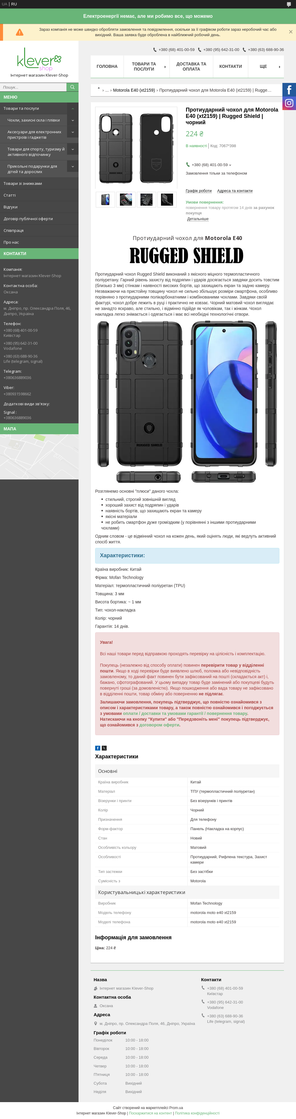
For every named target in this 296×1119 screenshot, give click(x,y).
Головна (107, 66)
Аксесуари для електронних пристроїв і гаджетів (34, 134)
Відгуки (11, 207)
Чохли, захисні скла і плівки (34, 120)
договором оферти (159, 724)
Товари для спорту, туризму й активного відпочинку (36, 151)
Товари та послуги (21, 108)
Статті (10, 195)
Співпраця (14, 230)
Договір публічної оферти (28, 218)
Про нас (11, 242)
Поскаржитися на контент (150, 1113)
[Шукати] (72, 87)
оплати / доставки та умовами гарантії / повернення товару (185, 713)
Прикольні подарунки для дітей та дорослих (32, 168)
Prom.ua (176, 1108)
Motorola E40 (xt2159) (134, 90)
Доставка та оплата (191, 66)
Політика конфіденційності (197, 1113)
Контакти (230, 66)
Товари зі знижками (23, 183)
